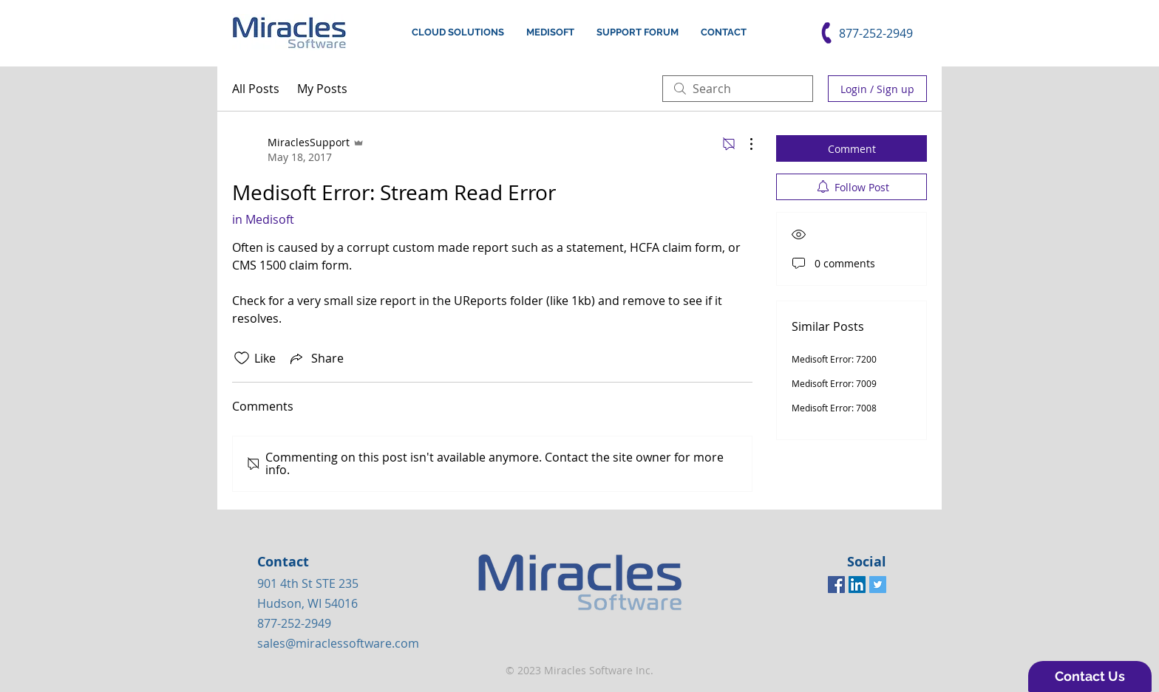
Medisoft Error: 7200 (834, 359)
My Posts (322, 88)
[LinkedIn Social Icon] (857, 584)
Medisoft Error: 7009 (834, 383)
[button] (1090, 676)
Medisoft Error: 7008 (834, 408)
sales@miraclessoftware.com (338, 643)
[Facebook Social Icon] (836, 584)
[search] (737, 88)
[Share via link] (316, 358)
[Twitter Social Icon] (877, 584)
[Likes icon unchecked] (241, 358)
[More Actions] (743, 144)
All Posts (255, 88)
